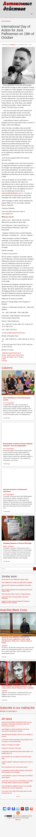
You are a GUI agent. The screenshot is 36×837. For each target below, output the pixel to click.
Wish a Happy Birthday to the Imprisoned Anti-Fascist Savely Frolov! (17, 590)
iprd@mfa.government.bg (15, 333)
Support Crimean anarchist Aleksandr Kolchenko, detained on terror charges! (16, 602)
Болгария (4, 360)
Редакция (12, 44)
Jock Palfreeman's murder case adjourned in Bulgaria (17, 582)
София (4, 359)
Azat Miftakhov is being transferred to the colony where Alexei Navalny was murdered (18, 687)
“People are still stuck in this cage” (11, 748)
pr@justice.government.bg (10, 353)
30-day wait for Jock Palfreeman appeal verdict (15, 579)
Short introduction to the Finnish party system (15, 767)
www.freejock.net (7, 214)
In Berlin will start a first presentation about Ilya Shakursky (15, 597)
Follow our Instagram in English (11, 745)
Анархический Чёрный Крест (15, 355)
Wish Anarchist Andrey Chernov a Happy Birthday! (16, 594)
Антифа (4, 357)
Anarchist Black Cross (13, 609)
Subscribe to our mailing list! (17, 707)
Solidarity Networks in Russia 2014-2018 (17, 543)
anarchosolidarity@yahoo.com (11, 193)
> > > (18, 796)
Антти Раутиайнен (8, 403)
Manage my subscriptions (8, 711)
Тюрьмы (21, 357)
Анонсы (4, 355)
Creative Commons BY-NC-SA (15, 818)
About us (17, 819)
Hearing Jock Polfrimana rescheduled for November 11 (16, 586)
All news (7, 718)
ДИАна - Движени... (9, 546)
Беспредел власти (12, 357)
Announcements (6, 21)
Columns (7, 367)
